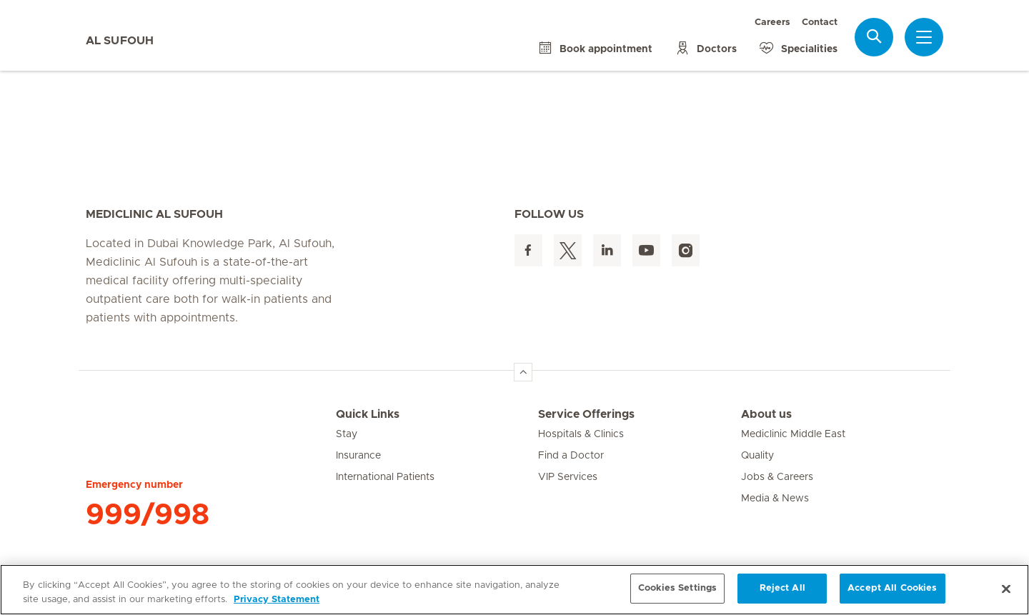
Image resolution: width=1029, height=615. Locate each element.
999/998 (147, 515)
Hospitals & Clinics (581, 434)
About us (766, 414)
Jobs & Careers (777, 477)
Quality (757, 456)
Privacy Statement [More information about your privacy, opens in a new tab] (276, 599)
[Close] (1006, 588)
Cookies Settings (677, 588)
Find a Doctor (571, 456)
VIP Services (567, 477)
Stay (346, 434)
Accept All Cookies (892, 588)
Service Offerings (586, 414)
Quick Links (367, 414)
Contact (819, 22)
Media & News (775, 499)
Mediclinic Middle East (793, 434)
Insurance (358, 456)
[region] (514, 589)
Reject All (782, 588)
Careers (772, 22)
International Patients (385, 477)
